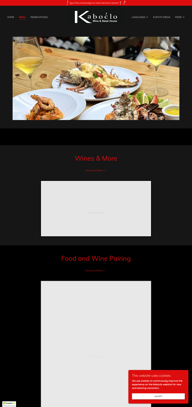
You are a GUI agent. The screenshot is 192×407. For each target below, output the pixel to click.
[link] (96, 16)
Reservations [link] (39, 17)
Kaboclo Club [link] (96, 379)
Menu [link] (22, 17)
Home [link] (10, 17)
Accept (158, 396)
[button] (140, 17)
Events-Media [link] (161, 17)
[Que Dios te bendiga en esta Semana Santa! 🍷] (96, 3)
